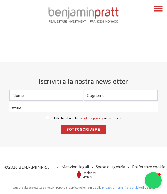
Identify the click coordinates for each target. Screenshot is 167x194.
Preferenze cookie (148, 166)
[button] (153, 180)
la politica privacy (91, 118)
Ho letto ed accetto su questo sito (88, 118)
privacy (107, 187)
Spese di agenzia (110, 166)
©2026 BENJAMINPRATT (29, 166)
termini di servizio (128, 187)
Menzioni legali (75, 166)
